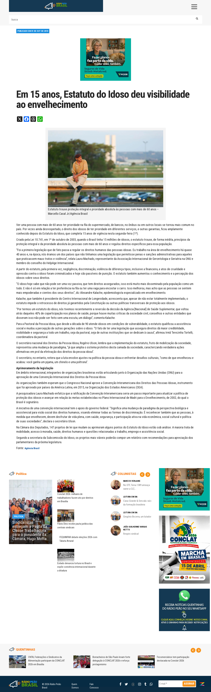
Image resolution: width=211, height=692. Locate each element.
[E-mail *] (177, 683)
